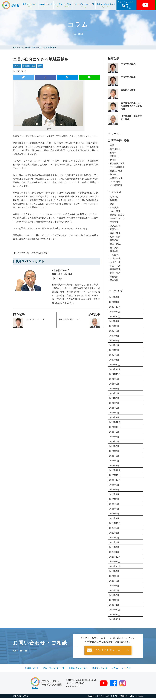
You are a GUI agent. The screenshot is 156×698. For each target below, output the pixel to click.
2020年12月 (114, 557)
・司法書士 (113, 156)
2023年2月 (114, 461)
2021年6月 (114, 533)
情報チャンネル (29, 5)
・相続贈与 (113, 229)
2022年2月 (114, 513)
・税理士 (112, 152)
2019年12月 (114, 610)
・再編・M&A (114, 244)
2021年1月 (114, 552)
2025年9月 (114, 321)
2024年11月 (114, 369)
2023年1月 (114, 465)
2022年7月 (114, 494)
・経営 (111, 204)
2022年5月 (114, 504)
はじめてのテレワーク (35, 319)
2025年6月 (114, 336)
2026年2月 (114, 297)
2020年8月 (114, 576)
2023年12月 (114, 422)
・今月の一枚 (114, 258)
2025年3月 (114, 350)
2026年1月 (114, 302)
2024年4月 (114, 403)
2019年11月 (114, 614)
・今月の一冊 (114, 262)
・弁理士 (112, 160)
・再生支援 (113, 247)
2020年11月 (114, 562)
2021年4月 (114, 538)
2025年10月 (114, 316)
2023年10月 (114, 427)
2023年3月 (114, 456)
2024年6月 (114, 393)
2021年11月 (114, 523)
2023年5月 (114, 446)
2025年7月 (114, 331)
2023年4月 (114, 451)
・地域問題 (113, 197)
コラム (68, 5)
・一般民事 (113, 255)
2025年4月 (114, 345)
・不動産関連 (114, 269)
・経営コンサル (115, 171)
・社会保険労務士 (116, 163)
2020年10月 (114, 566)
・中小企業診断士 (116, 167)
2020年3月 (114, 595)
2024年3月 (114, 408)
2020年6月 (114, 586)
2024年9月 (114, 379)
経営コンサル (29, 66)
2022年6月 (114, 499)
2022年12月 (114, 470)
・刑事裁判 (113, 200)
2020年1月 (114, 605)
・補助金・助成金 (116, 215)
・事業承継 (113, 240)
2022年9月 (114, 485)
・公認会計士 (114, 149)
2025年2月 (114, 355)
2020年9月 (114, 571)
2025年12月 (114, 307)
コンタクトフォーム (108, 650)
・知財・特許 (114, 273)
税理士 (17, 66)
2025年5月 (114, 340)
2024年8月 (114, 384)
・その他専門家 (115, 185)
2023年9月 (114, 432)
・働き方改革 (114, 226)
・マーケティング (116, 218)
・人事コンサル (115, 178)
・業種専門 (113, 277)
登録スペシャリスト (106, 5)
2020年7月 (114, 581)
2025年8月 (114, 326)
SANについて (46, 5)
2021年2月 (114, 547)
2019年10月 (114, 619)
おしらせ (58, 5)
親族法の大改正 (128, 90)
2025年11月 (114, 312)
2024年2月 (114, 413)
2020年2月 (114, 600)
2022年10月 (114, 480)
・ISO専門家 (114, 182)
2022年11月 (114, 475)
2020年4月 (114, 590)
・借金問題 (113, 280)
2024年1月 (114, 417)
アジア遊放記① (128, 77)
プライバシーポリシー (21, 696)
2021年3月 (114, 542)
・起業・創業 (114, 237)
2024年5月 (114, 398)
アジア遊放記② (128, 64)
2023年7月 (114, 437)
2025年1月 (114, 360)
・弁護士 (112, 145)
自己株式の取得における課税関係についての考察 (131, 106)
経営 (40, 66)
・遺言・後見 (114, 233)
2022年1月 (114, 518)
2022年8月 (114, 489)
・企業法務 (113, 207)
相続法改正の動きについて (70, 319)
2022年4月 (114, 509)
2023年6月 (114, 441)
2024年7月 (114, 389)
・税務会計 (113, 251)
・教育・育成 (114, 266)
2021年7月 (114, 528)
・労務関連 (113, 222)
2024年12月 (114, 364)
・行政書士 (113, 174)
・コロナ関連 (114, 211)
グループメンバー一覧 (84, 5)
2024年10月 (114, 374)
